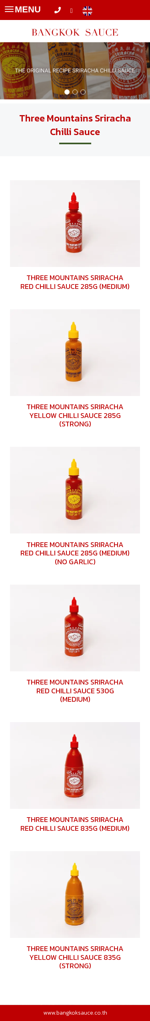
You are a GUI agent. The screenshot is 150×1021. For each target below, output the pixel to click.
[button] (11, 64)
